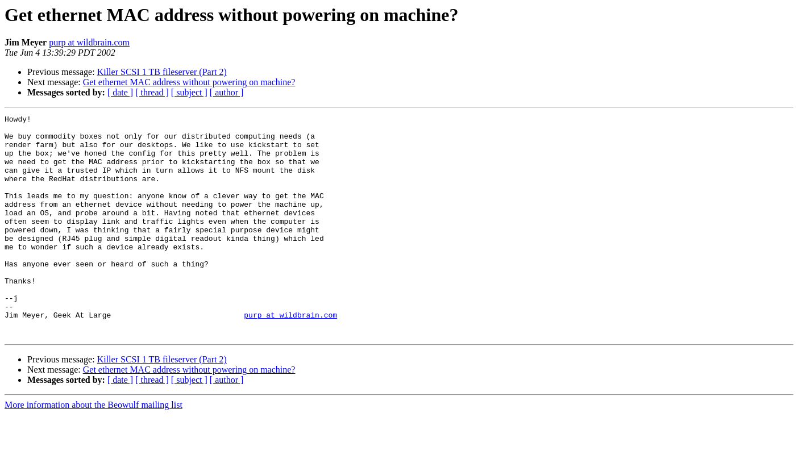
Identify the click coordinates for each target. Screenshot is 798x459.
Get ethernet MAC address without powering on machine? (189, 82)
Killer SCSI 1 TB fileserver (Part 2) (162, 72)
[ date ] (120, 92)
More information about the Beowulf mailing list (93, 449)
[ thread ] (152, 92)
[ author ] (227, 92)
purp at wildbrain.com (89, 42)
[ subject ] (189, 92)
